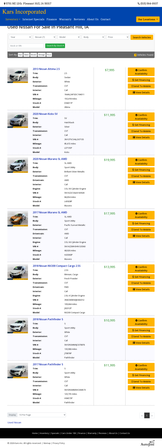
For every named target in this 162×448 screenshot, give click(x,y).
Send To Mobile (141, 86)
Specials (55, 433)
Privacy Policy (59, 443)
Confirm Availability (141, 71)
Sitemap (47, 443)
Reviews (103, 433)
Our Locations (147, 19)
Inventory (44, 433)
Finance (82, 433)
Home (35, 433)
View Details (141, 92)
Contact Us (125, 433)
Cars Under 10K (68, 433)
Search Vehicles (142, 37)
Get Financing (141, 79)
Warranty (92, 433)
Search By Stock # (55, 45)
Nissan (14, 422)
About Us (113, 433)
